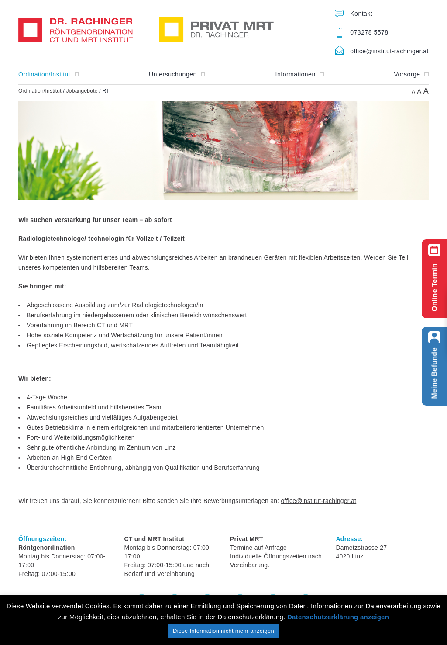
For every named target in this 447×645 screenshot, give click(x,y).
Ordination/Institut (48, 74)
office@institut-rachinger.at (389, 51)
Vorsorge (411, 74)
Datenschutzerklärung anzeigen (338, 617)
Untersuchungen (177, 74)
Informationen (299, 74)
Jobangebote (82, 91)
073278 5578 (369, 32)
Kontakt (361, 13)
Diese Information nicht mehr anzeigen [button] (223, 631)
